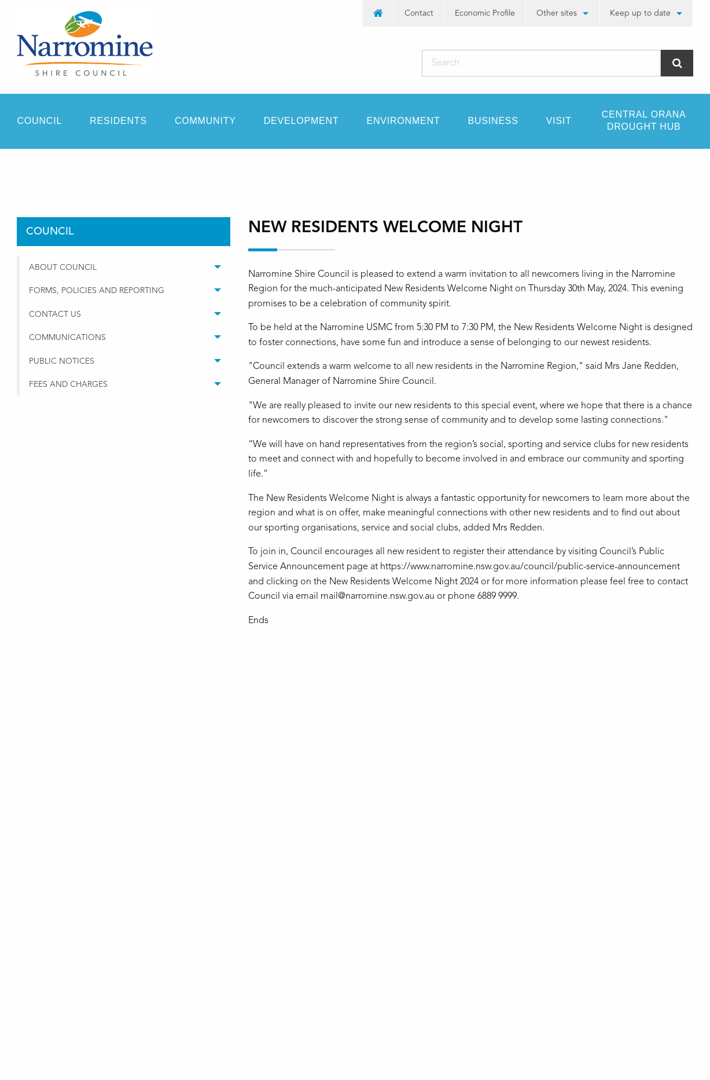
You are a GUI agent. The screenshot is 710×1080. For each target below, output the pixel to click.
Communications (67, 338)
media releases (165, 169)
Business (493, 121)
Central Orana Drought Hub (644, 120)
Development (301, 121)
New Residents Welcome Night (286, 169)
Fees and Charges (68, 384)
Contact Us (55, 314)
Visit (559, 121)
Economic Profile (485, 13)
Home (28, 169)
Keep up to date (640, 13)
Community (205, 121)
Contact (418, 13)
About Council (63, 267)
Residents (118, 121)
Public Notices (61, 361)
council (88, 169)
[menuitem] (378, 13)
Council (39, 121)
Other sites (556, 13)
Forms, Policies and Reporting (96, 291)
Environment (403, 121)
